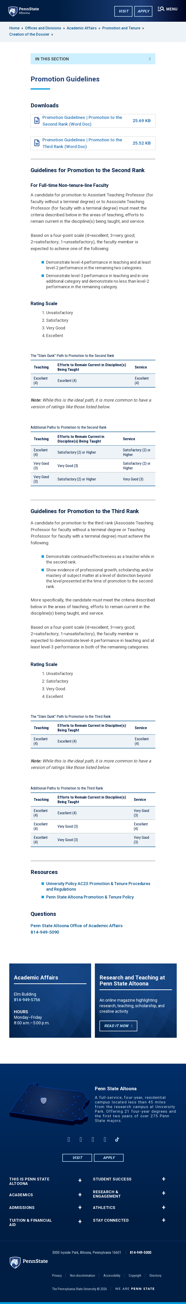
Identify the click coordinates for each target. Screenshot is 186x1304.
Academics (21, 1195)
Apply (143, 11)
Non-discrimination (82, 1275)
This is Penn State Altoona (29, 1181)
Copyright (135, 1275)
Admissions (22, 1207)
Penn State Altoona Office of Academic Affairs (77, 925)
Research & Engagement (107, 1194)
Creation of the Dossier (29, 34)
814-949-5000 (140, 1252)
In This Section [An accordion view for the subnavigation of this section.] (93, 58)
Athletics (104, 1207)
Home (14, 28)
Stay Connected (111, 1220)
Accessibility (111, 1275)
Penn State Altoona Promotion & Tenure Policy (90, 897)
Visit (123, 11)
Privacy (57, 1275)
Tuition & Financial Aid (30, 1222)
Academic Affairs (82, 28)
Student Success (112, 1179)
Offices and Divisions (43, 28)
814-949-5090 (45, 932)
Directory (155, 1275)
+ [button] (80, 1180)
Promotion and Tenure (121, 28)
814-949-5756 (27, 999)
